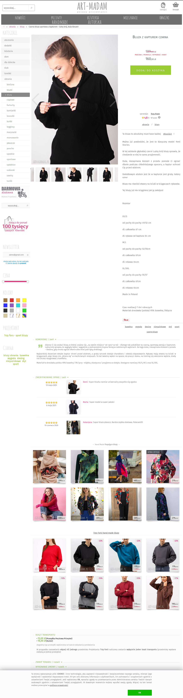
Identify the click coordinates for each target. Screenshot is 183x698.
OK (139, 693)
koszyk (176, 9)
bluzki (9, 90)
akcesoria (9, 40)
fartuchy (11, 105)
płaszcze (11, 143)
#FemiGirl (167, 134)
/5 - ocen (149, 118)
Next (113, 100)
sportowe (11, 159)
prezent (23, 263)
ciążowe (10, 100)
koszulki (10, 116)
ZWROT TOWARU (49, 662)
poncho (10, 148)
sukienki (11, 170)
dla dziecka (9, 62)
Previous (35, 100)
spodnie (10, 154)
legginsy (11, 127)
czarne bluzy (152, 332)
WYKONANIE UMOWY (51, 667)
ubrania (8, 79)
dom (6, 57)
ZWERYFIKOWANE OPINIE (52, 377)
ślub (6, 68)
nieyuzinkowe (160, 327)
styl (170, 327)
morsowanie (13, 137)
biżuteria (8, 51)
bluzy (157, 124)
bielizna (10, 84)
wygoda (138, 327)
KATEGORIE (10, 32)
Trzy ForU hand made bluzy (106, 533)
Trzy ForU (155, 114)
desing (148, 327)
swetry (10, 175)
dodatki (8, 45)
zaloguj (163, 9)
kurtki (9, 121)
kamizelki (11, 110)
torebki (7, 73)
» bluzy (8, 95)
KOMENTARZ (46, 339)
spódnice (11, 165)
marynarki (11, 132)
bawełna (129, 327)
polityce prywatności (59, 685)
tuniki (9, 181)
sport (177, 327)
